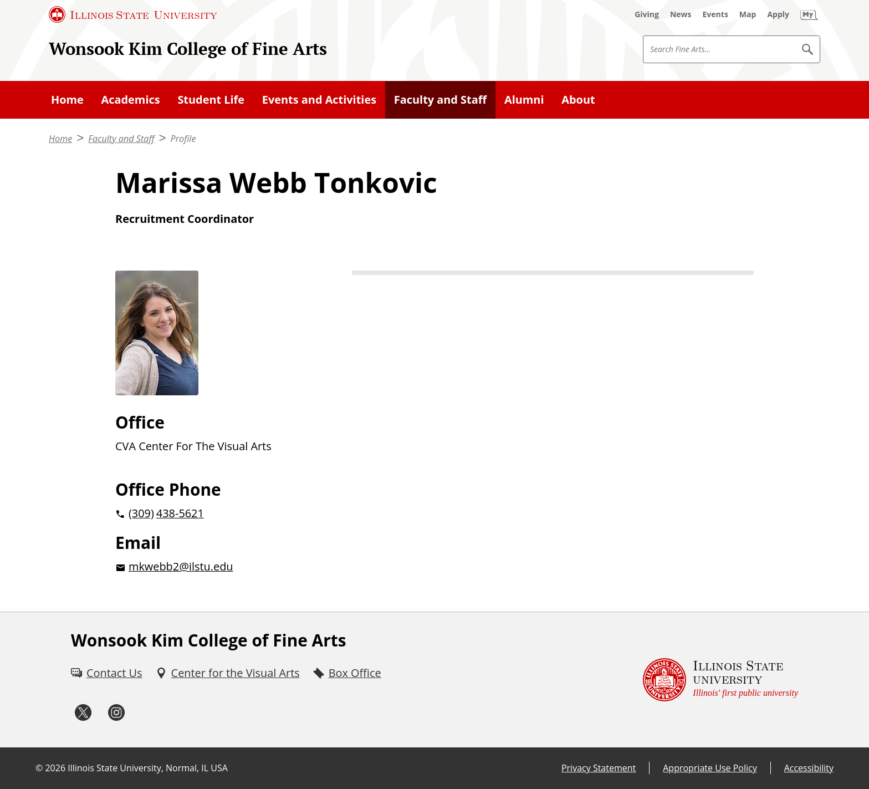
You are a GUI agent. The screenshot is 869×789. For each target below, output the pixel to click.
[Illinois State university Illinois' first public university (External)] (720, 680)
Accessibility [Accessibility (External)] (809, 768)
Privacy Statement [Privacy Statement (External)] (598, 768)
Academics (130, 99)
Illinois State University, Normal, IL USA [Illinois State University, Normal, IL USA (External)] (148, 768)
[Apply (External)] (778, 14)
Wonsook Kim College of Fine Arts (188, 48)
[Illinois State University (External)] (133, 14)
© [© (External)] (39, 768)
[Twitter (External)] (83, 713)
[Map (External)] (748, 14)
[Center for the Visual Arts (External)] (228, 673)
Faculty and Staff (440, 99)
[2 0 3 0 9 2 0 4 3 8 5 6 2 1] (215, 513)
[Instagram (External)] (116, 713)
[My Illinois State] (809, 14)
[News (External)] (681, 14)
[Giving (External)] (646, 14)
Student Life (210, 99)
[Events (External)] (715, 14)
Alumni (524, 99)
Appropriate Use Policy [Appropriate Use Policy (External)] (709, 768)
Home (67, 99)
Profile (183, 139)
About (578, 99)
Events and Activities (319, 99)
